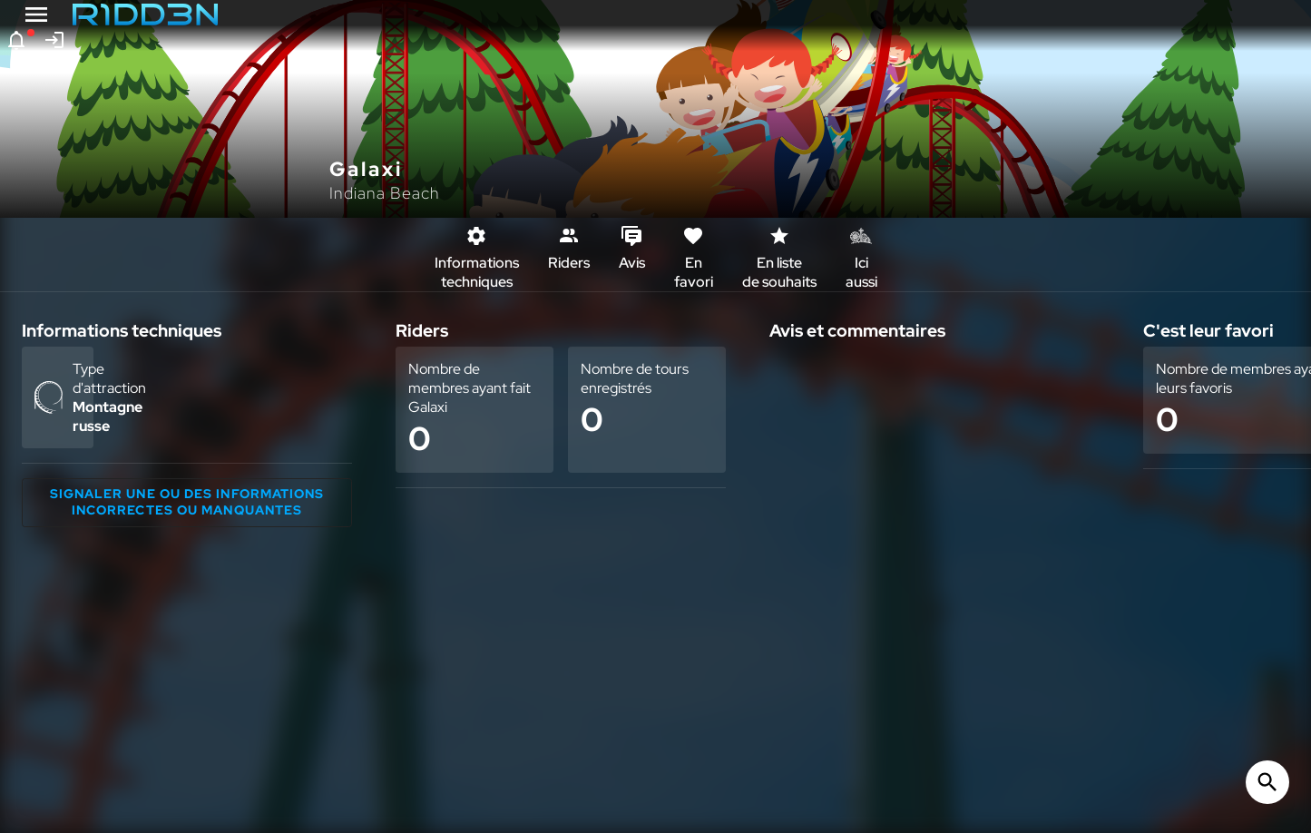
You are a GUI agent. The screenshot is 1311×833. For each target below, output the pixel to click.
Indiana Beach (384, 192)
